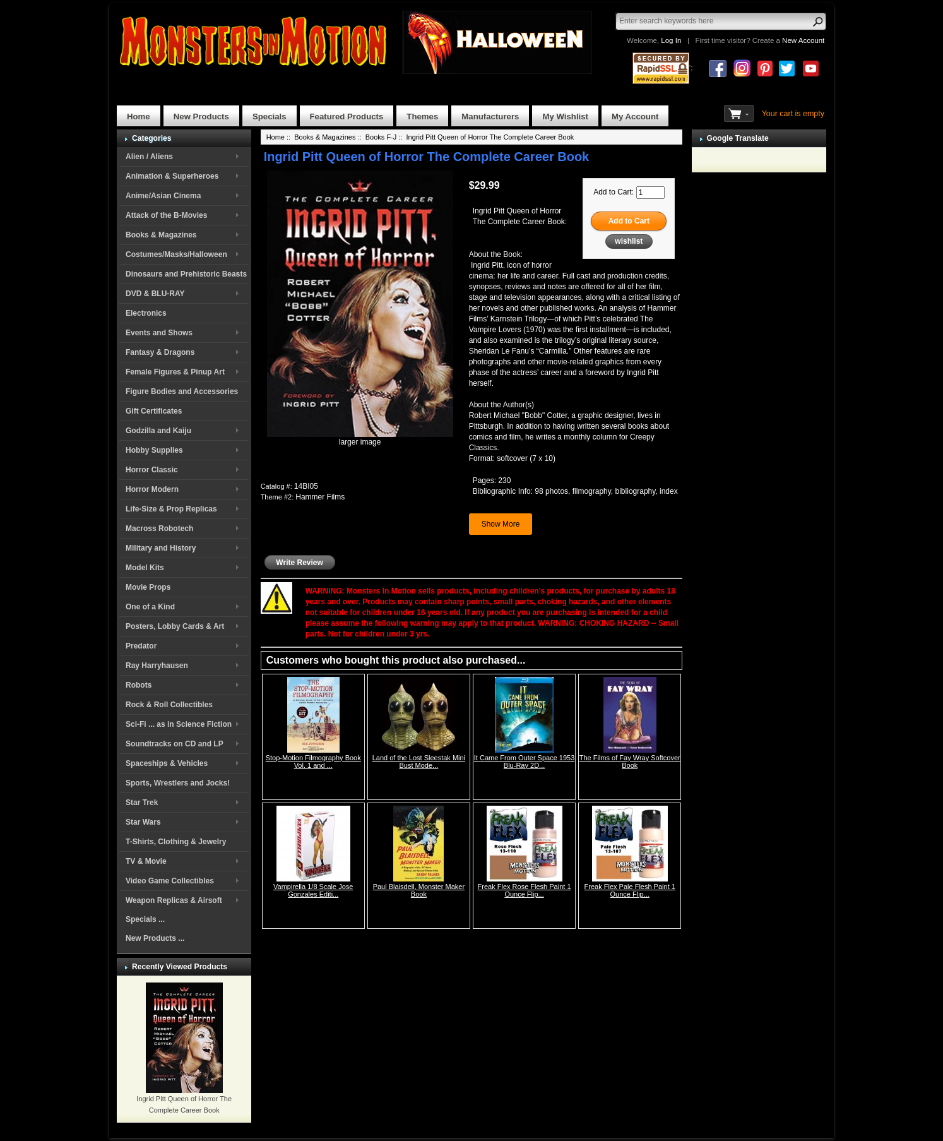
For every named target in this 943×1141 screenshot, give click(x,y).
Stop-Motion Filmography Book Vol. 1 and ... (313, 761)
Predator (141, 646)
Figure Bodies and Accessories (182, 391)
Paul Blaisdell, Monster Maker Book (419, 890)
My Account (635, 116)
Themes (422, 116)
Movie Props (148, 587)
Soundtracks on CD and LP (174, 743)
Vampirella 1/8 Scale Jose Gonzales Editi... (313, 890)
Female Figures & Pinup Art (175, 371)
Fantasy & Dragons (160, 352)
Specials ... (145, 919)
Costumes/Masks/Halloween (176, 254)
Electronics (146, 313)
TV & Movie (146, 861)
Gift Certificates (154, 411)
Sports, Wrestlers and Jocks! (178, 783)
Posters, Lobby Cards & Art (175, 626)
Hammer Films (320, 497)
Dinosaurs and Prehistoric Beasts (186, 274)
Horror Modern (152, 489)
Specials (269, 116)
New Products (201, 116)
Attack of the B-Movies (166, 215)
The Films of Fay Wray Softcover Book (629, 761)
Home (138, 116)
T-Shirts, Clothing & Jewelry (176, 841)
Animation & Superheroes (172, 176)
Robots (138, 685)
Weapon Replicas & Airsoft (174, 900)
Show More (501, 524)
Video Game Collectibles (170, 880)
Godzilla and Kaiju (158, 430)
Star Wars (143, 822)
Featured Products (347, 116)
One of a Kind (150, 606)
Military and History (161, 548)
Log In (671, 40)
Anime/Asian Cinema (163, 195)
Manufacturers (490, 116)
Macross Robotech (159, 528)
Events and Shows (159, 332)
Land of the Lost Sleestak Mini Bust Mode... (418, 761)
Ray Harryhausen (157, 665)
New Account (803, 40)
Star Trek (142, 802)
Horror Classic (152, 469)
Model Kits (145, 567)
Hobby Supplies (154, 450)
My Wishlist (565, 116)
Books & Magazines (161, 234)
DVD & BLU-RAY (155, 293)
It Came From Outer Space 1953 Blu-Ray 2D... (524, 761)
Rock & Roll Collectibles (169, 704)
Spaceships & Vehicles (167, 763)
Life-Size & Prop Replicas (171, 509)
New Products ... (155, 938)
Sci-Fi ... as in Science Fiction (179, 724)
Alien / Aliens (149, 156)
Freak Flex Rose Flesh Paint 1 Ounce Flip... (524, 890)
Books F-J (381, 137)
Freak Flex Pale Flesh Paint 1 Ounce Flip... (629, 890)
